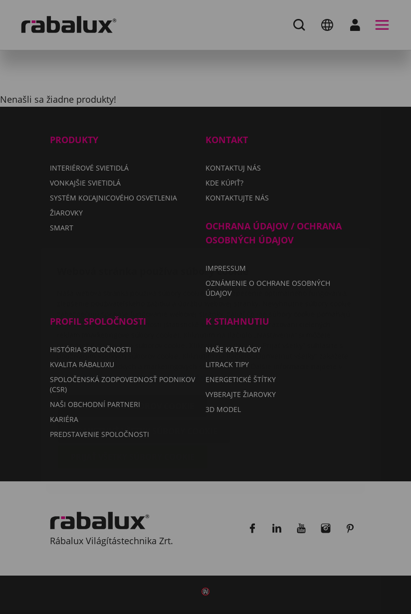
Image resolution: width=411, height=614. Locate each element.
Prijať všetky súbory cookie (133, 397)
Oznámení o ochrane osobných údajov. (148, 317)
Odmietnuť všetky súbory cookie (144, 372)
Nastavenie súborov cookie (132, 346)
